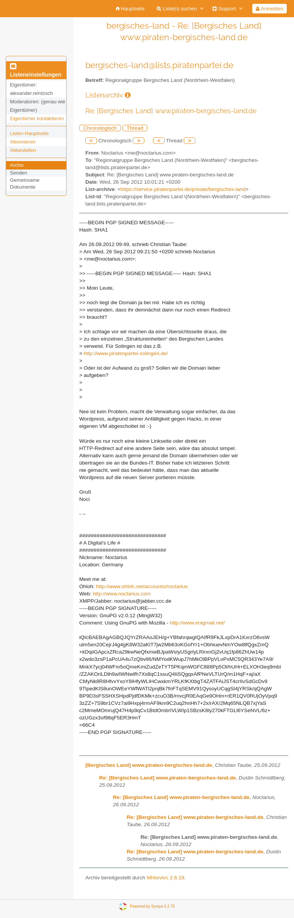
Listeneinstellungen (35, 71)
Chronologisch (100, 128)
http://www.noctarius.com (121, 594)
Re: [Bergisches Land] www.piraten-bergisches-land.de (167, 778)
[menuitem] (130, 8)
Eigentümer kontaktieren (37, 118)
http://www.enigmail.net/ (197, 623)
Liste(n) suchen (177, 8)
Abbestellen (23, 150)
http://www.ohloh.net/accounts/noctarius (142, 586)
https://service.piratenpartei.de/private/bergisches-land (183, 189)
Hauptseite (130, 8)
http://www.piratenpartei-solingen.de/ (126, 353)
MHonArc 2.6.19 (165, 877)
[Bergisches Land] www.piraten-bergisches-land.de (148, 765)
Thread (135, 128)
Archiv (17, 165)
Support (224, 8)
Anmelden (269, 8)
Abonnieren (23, 142)
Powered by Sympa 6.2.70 (152, 906)
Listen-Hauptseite (29, 133)
